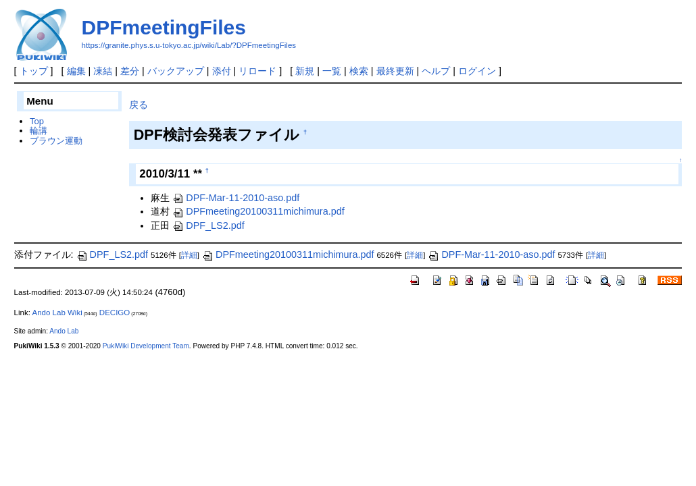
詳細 (189, 255)
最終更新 (395, 70)
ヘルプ (436, 70)
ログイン (477, 70)
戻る (138, 104)
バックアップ (175, 70)
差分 (129, 70)
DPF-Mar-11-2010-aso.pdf (235, 197)
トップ (34, 70)
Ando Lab (63, 331)
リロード (257, 70)
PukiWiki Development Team (146, 346)
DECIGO (114, 312)
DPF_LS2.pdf (208, 225)
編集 (76, 70)
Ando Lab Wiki (57, 312)
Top (37, 121)
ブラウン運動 (56, 141)
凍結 (102, 70)
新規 (304, 70)
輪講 (38, 131)
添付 (221, 70)
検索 (358, 70)
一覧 (331, 70)
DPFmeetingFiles (164, 27)
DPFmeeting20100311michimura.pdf (258, 211)
